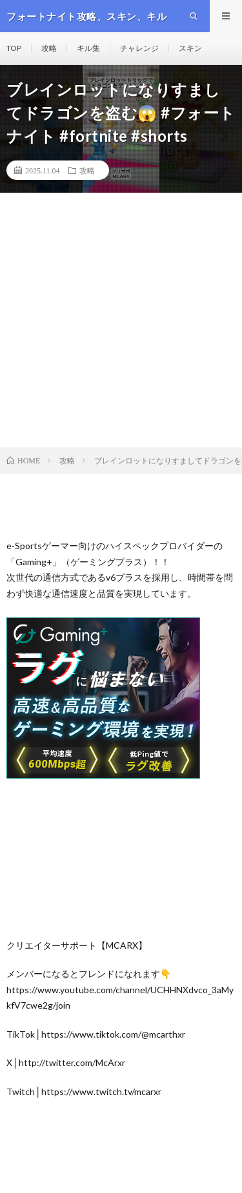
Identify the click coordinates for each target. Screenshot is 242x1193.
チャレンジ (139, 48)
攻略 (49, 48)
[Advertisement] (121, 320)
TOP (13, 48)
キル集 (88, 48)
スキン (190, 48)
